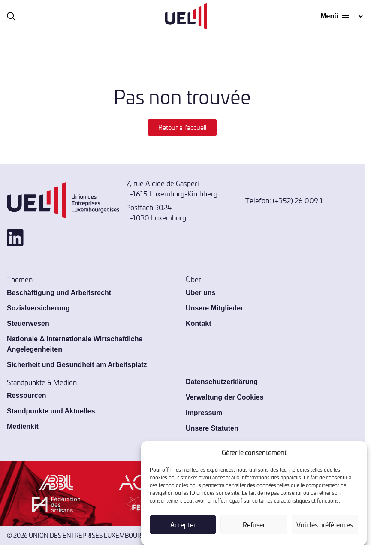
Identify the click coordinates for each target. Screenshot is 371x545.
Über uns (200, 292)
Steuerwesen (28, 323)
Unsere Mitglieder (214, 308)
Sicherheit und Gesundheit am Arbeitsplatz (77, 364)
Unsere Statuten (212, 428)
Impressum (204, 412)
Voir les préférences (324, 524)
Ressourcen (26, 395)
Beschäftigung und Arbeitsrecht (59, 292)
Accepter (183, 524)
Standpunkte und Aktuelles (51, 411)
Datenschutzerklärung (222, 381)
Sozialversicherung (38, 308)
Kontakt (198, 323)
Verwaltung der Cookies (224, 397)
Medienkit (23, 426)
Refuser (254, 524)
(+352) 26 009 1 (298, 200)
